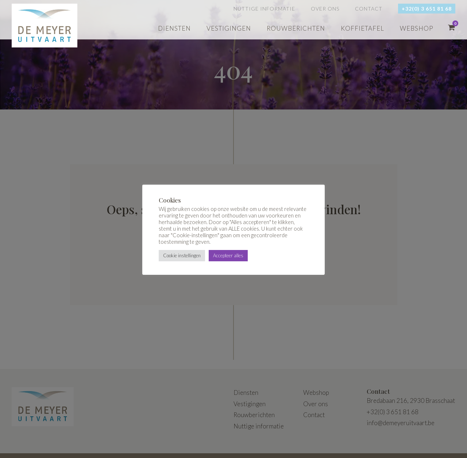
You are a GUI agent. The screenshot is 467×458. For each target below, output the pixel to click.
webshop (416, 28)
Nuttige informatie (264, 8)
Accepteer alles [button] (228, 255)
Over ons (325, 8)
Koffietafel (362, 28)
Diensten (174, 28)
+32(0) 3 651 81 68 (427, 8)
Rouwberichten (296, 28)
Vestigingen (229, 28)
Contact (368, 8)
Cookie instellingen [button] (182, 255)
